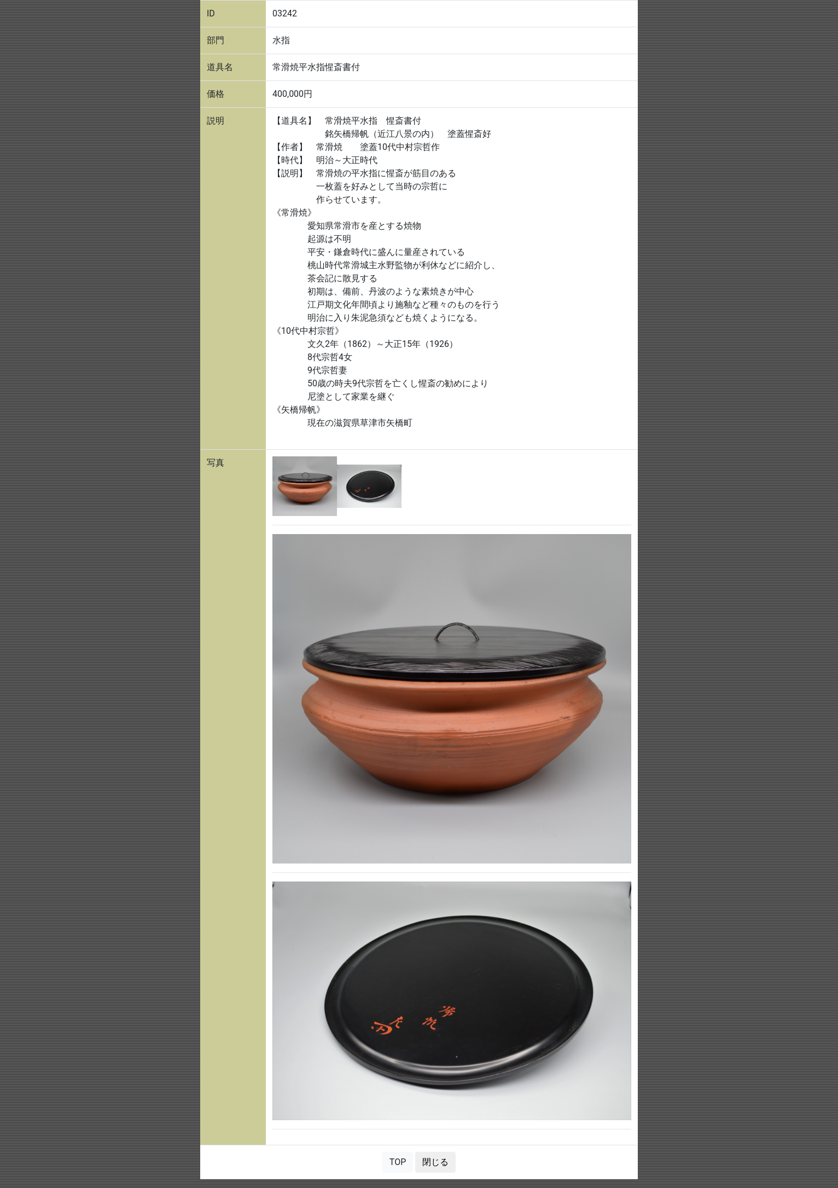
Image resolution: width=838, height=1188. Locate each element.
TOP (397, 1162)
